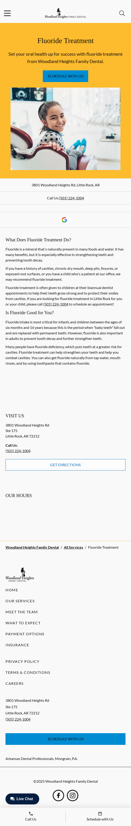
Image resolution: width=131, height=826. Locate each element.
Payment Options (24, 634)
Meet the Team (21, 612)
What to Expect (23, 623)
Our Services (20, 601)
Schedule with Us (66, 76)
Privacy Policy (22, 661)
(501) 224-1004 (71, 198)
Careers (14, 683)
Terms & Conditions (27, 672)
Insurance (17, 645)
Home (11, 590)
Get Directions (65, 465)
